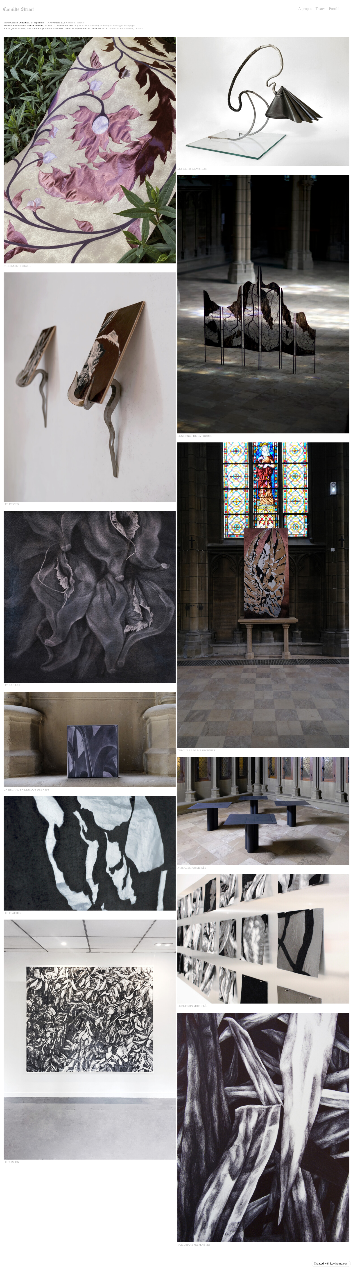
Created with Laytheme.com (331, 1263)
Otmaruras (24, 22)
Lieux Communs (35, 25)
